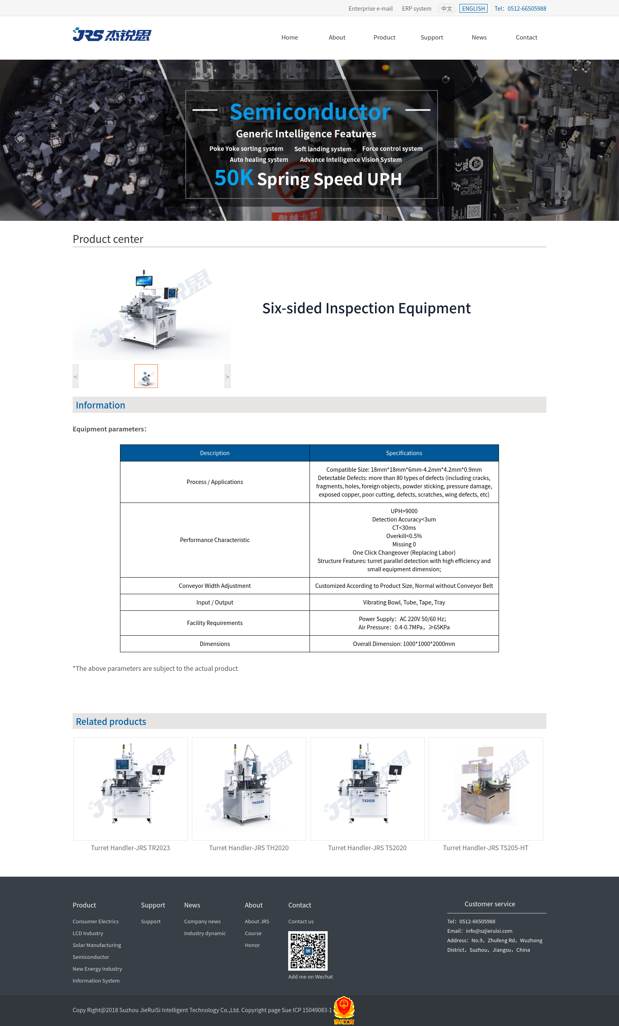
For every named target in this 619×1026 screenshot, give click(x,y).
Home (289, 37)
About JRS (257, 921)
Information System (96, 980)
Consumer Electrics (96, 921)
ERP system (416, 8)
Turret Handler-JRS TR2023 (130, 847)
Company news (202, 921)
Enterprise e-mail (371, 8)
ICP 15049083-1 (324, 1010)
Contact (527, 37)
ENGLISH (473, 8)
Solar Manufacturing (97, 945)
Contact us (300, 921)
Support (431, 37)
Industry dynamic (205, 933)
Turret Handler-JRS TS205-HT (486, 847)
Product (384, 37)
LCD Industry (88, 933)
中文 (446, 8)
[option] (132, 796)
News (479, 37)
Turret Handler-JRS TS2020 (367, 847)
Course (253, 933)
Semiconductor (91, 956)
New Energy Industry (97, 968)
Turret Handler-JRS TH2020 (249, 847)
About (337, 37)
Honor (252, 945)
